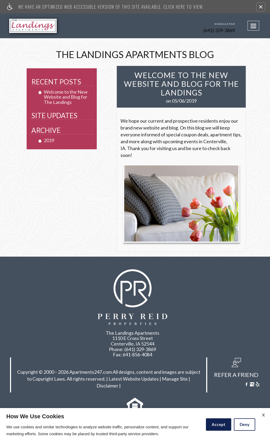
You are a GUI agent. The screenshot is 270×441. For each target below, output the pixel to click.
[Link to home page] (36, 26)
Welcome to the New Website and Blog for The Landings (66, 97)
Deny (244, 424)
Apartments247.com (90, 372)
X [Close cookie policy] (263, 414)
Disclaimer (107, 386)
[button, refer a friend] (236, 369)
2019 (49, 140)
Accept (218, 424)
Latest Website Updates (134, 379)
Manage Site (175, 379)
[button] (261, 7)
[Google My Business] (252, 385)
